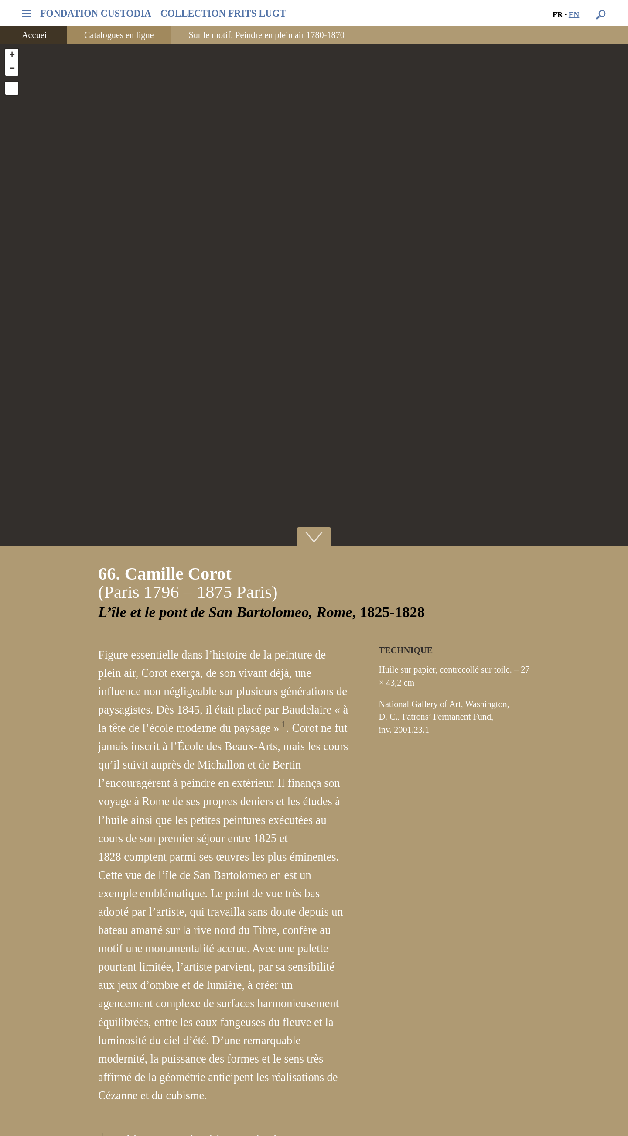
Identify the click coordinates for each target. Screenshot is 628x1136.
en (574, 14)
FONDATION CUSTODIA (163, 13)
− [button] (12, 69)
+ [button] (12, 55)
